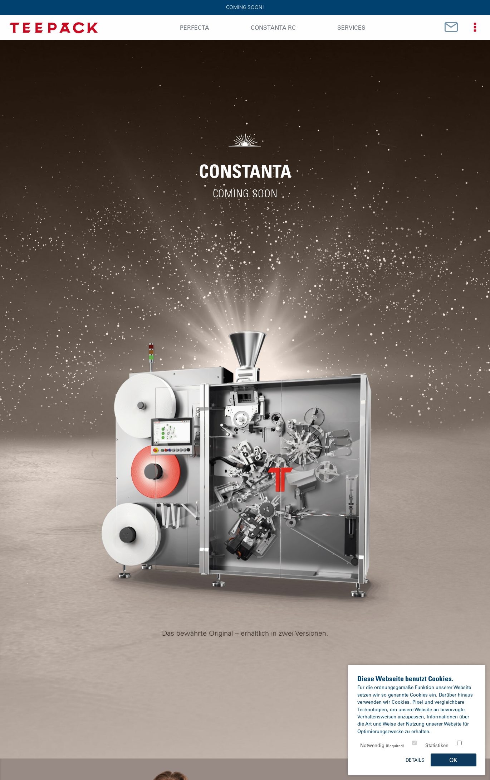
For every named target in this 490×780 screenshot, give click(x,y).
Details (415, 760)
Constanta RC (273, 27)
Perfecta (194, 27)
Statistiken (437, 745)
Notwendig (382, 745)
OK (453, 760)
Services (351, 27)
